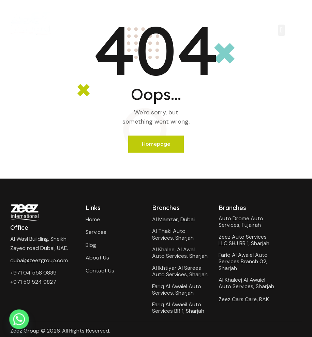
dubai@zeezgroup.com (39, 260)
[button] (281, 30)
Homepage (156, 144)
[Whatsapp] (19, 319)
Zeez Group (25, 330)
